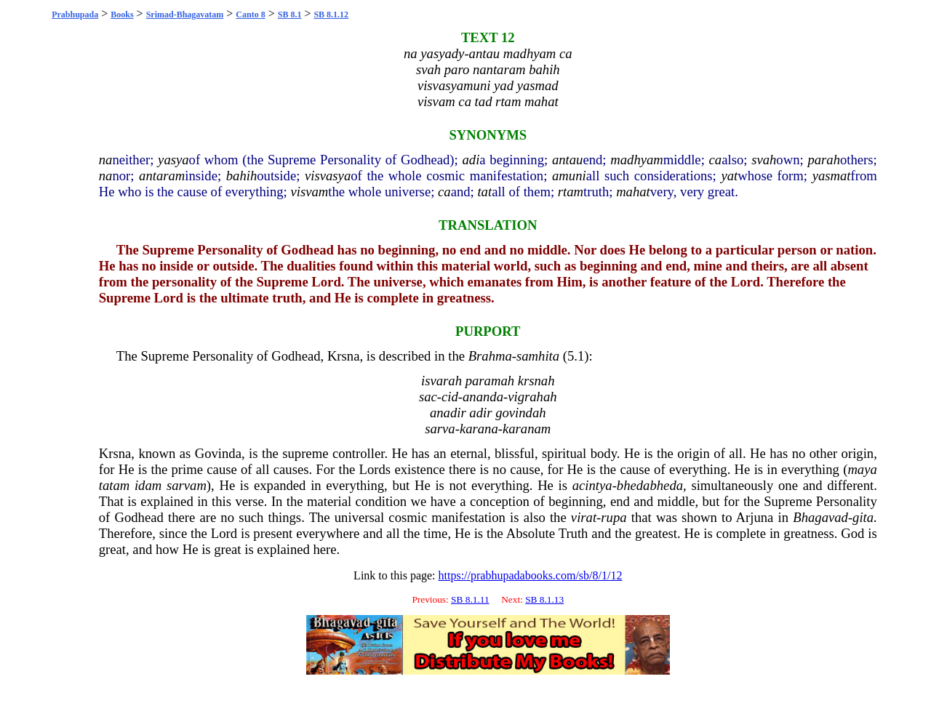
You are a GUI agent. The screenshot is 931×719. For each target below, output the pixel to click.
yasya (173, 159)
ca (715, 159)
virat (583, 517)
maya (861, 469)
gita (863, 517)
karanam (527, 428)
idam (148, 485)
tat (484, 191)
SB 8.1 (290, 14)
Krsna (343, 355)
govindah (520, 412)
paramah (490, 380)
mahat (633, 191)
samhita (537, 355)
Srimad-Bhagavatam (185, 14)
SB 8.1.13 (544, 599)
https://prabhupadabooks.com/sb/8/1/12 (531, 575)
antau (567, 159)
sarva (440, 428)
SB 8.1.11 (470, 599)
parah (823, 159)
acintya (592, 485)
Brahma (490, 355)
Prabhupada (75, 14)
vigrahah (532, 396)
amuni (569, 175)
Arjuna (755, 517)
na (106, 159)
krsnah (536, 380)
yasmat (831, 175)
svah (763, 159)
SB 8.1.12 (330, 14)
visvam (309, 191)
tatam (114, 485)
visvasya (328, 175)
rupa (613, 517)
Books (122, 14)
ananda (483, 396)
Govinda (218, 453)
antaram (162, 175)
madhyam (636, 159)
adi (471, 159)
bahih (241, 175)
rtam (570, 191)
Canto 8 (250, 14)
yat (729, 175)
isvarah (441, 380)
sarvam (187, 485)
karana (479, 428)
